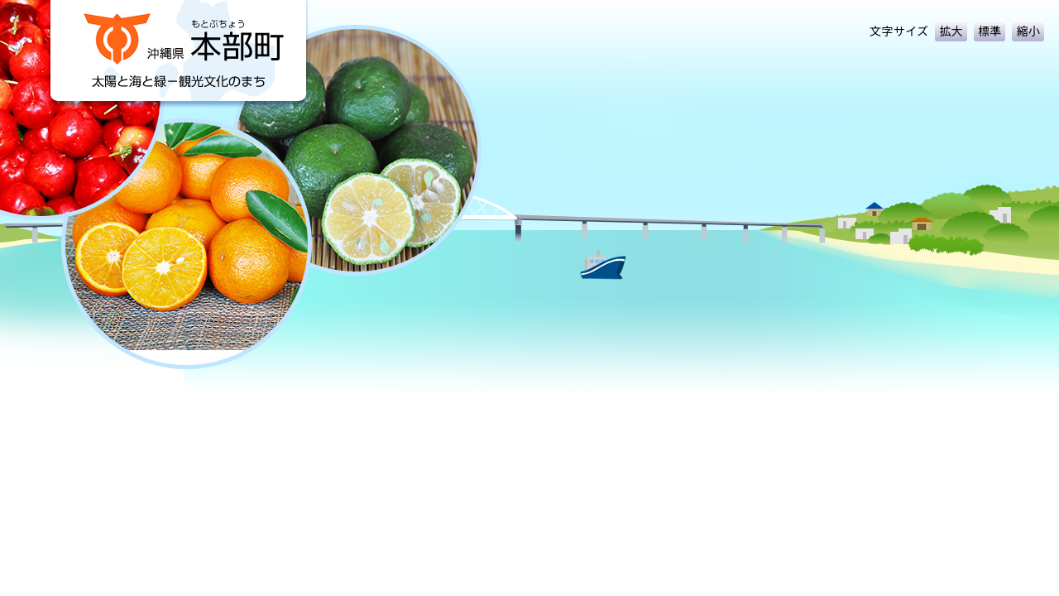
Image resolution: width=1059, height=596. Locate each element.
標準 (990, 30)
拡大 (951, 30)
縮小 (1028, 30)
